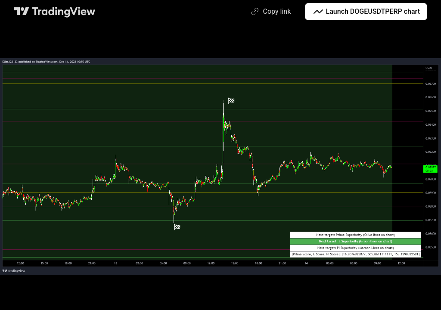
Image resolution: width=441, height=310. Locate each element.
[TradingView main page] (55, 12)
